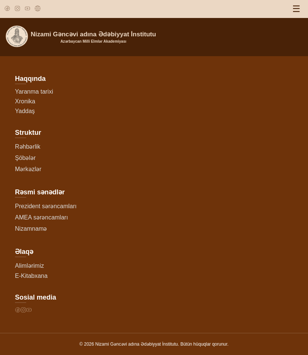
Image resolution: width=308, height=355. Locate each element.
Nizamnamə (31, 228)
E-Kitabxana (31, 276)
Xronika (25, 101)
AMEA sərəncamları (41, 217)
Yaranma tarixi (34, 91)
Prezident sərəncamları (46, 206)
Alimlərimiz (29, 266)
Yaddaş (25, 111)
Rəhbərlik (27, 146)
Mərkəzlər (28, 169)
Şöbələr (25, 158)
